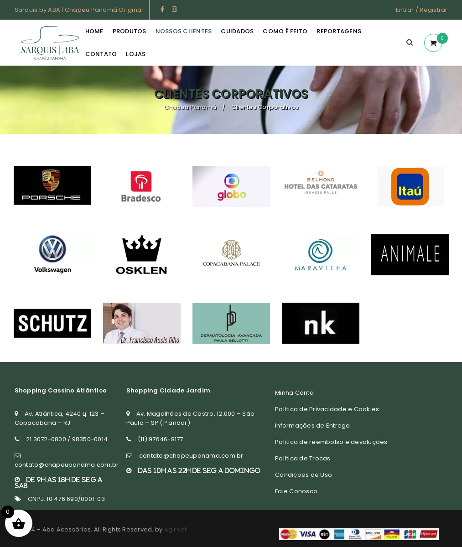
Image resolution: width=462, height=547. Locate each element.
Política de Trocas (303, 458)
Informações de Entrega (312, 425)
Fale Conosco (296, 491)
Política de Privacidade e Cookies (327, 409)
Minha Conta (294, 392)
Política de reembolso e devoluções (331, 442)
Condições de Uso (303, 474)
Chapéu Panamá (190, 107)
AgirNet (175, 529)
